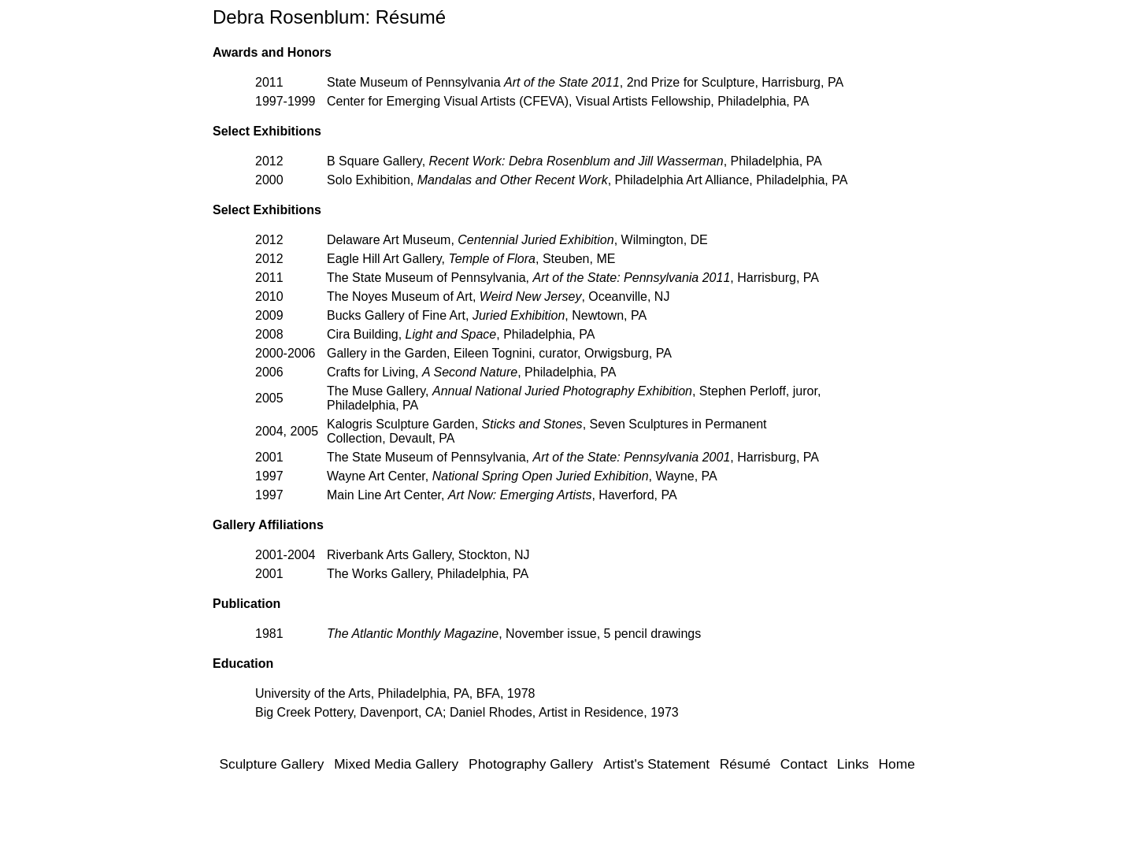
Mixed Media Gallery (396, 764)
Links (853, 764)
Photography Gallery (531, 764)
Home (897, 764)
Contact (804, 764)
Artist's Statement (656, 764)
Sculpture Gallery (271, 764)
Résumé (745, 764)
